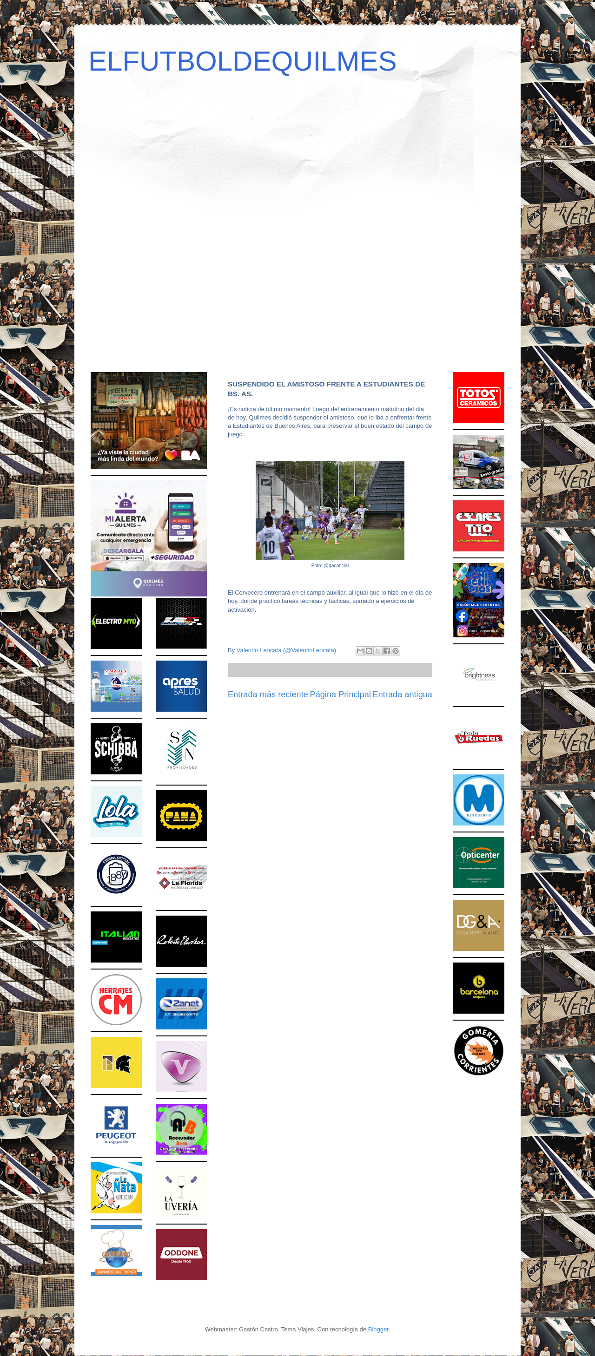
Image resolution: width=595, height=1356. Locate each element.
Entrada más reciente (268, 694)
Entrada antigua (402, 694)
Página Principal (340, 694)
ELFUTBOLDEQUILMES (242, 61)
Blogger (378, 1329)
